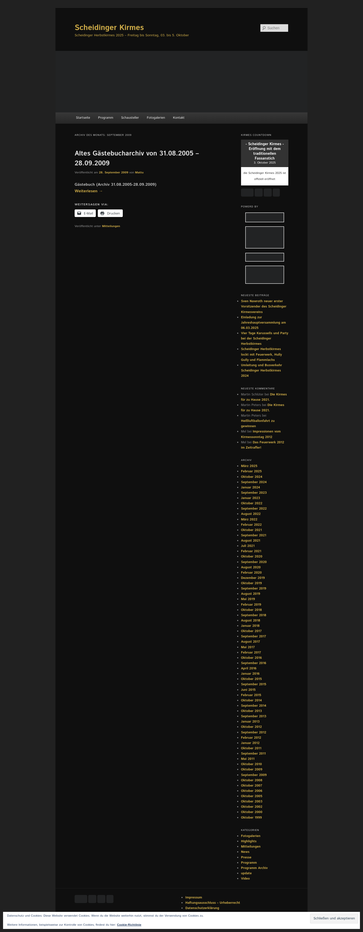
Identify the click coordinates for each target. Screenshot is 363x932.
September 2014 (253, 705)
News (245, 852)
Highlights (248, 841)
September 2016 (253, 663)
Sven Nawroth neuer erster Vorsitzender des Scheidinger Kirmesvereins (263, 306)
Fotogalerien (156, 117)
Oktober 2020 (251, 556)
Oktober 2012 (251, 727)
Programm (105, 117)
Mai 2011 (247, 759)
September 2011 (253, 753)
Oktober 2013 (251, 711)
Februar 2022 (251, 524)
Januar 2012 (250, 743)
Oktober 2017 (251, 631)
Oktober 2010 (251, 764)
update (246, 873)
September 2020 (254, 562)
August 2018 (250, 620)
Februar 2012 (251, 737)
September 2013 (253, 716)
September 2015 (253, 684)
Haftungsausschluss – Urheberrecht (212, 902)
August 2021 (250, 540)
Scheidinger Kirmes (109, 27)
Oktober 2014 (251, 700)
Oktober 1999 (251, 817)
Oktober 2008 (251, 780)
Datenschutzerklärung (202, 908)
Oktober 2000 (251, 812)
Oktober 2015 (251, 679)
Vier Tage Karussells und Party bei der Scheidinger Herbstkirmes (264, 338)
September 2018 (253, 615)
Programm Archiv (254, 868)
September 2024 (254, 482)
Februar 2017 (251, 652)
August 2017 (250, 641)
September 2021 (253, 535)
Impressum (193, 897)
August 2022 (251, 514)
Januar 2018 (250, 626)
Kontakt (179, 117)
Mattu (139, 172)
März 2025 (249, 466)
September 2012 (253, 732)
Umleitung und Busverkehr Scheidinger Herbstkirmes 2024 (261, 370)
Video (245, 878)
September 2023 (254, 492)
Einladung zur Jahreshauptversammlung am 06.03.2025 (263, 322)
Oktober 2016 (251, 658)
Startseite (83, 117)
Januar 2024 (250, 487)
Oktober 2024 (251, 477)
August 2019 (250, 594)
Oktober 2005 (251, 796)
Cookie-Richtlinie (129, 925)
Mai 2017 (248, 647)
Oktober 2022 (251, 503)
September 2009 (254, 775)
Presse (246, 857)
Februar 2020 (251, 572)
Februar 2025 (251, 471)
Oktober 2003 (251, 801)
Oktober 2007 (251, 785)
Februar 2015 (251, 695)
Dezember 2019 (253, 578)
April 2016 (248, 668)
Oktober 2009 (251, 769)
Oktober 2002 (251, 806)
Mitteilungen (111, 226)
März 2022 (249, 519)
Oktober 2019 (251, 583)
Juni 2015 (248, 690)
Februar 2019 (251, 604)
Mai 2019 (248, 599)
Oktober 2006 (251, 791)
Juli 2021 (248, 546)
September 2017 (253, 636)
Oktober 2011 (251, 748)
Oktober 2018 (251, 610)
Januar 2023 (250, 498)
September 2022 (254, 508)
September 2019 (253, 588)
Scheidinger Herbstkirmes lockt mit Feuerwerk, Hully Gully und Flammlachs (261, 354)
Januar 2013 (250, 721)
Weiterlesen (89, 191)
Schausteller (130, 117)
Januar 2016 (250, 673)
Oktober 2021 (251, 530)
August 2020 (251, 567)
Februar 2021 (251, 551)
